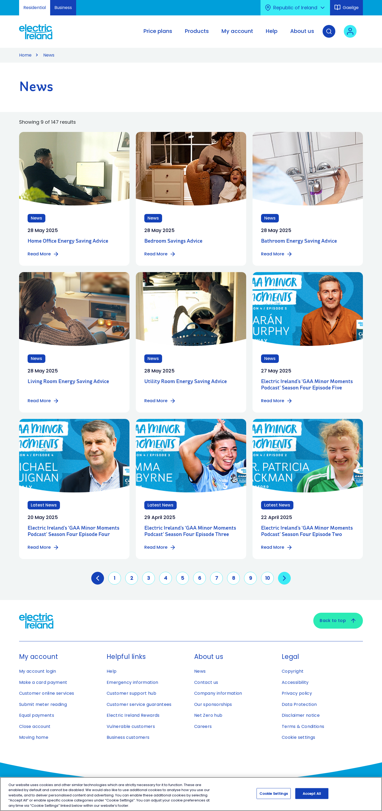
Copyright (292, 671)
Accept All (312, 795)
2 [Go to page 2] (131, 578)
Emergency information (132, 682)
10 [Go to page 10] (267, 578)
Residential (34, 8)
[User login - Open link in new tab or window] (350, 35)
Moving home (33, 737)
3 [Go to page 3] (148, 578)
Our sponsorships (213, 704)
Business (63, 8)
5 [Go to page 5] (182, 578)
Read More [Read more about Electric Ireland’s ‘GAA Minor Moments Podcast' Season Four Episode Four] (43, 547)
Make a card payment (43, 682)
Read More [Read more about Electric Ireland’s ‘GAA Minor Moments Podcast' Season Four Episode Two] (277, 547)
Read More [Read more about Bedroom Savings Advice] (160, 254)
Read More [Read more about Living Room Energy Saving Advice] (43, 401)
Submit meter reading (43, 704)
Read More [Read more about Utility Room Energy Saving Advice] (160, 401)
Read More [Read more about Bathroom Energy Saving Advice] (277, 254)
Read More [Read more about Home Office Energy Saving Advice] (43, 254)
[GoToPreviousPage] (97, 578)
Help (111, 671)
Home (25, 55)
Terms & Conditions (303, 726)
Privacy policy (297, 693)
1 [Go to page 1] (114, 578)
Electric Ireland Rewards (133, 715)
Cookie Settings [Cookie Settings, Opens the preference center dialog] (273, 795)
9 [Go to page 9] (250, 578)
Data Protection (299, 704)
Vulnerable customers (131, 726)
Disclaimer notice (301, 715)
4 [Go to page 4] (165, 578)
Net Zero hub (208, 715)
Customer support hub (131, 693)
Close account (35, 726)
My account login (37, 671)
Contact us (206, 682)
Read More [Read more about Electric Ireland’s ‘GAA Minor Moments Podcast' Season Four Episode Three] (160, 547)
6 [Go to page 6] (199, 578)
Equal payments (36, 715)
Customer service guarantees (139, 704)
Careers (203, 726)
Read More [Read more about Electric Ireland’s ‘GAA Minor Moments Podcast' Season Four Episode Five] (277, 401)
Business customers (128, 737)
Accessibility (295, 682)
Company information (218, 693)
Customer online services (46, 693)
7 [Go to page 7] (216, 578)
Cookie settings (298, 737)
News (200, 671)
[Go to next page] (284, 578)
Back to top (338, 620)
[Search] (328, 35)
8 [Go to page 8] (233, 578)
